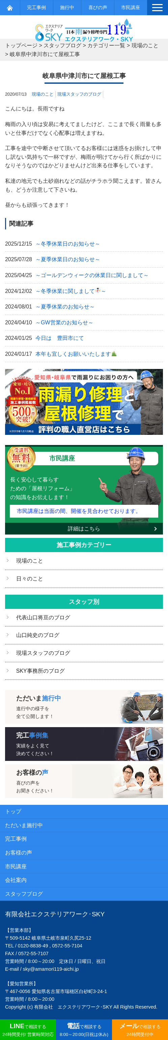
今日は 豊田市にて (59, 338)
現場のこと (43, 94)
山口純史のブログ (37, 635)
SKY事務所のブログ (40, 671)
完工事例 (36, 7)
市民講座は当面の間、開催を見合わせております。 (79, 511)
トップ (13, 811)
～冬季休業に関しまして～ (70, 291)
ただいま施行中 (24, 825)
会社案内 (16, 880)
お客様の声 (18, 853)
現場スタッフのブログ (79, 94)
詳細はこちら (84, 528)
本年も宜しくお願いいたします (76, 354)
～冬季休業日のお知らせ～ (67, 244)
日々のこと (29, 578)
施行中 (67, 7)
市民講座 (130, 7)
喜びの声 (97, 7)
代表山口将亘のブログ (43, 617)
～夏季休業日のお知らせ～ (67, 259)
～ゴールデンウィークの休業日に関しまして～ (92, 275)
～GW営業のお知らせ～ (64, 322)
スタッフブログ (24, 894)
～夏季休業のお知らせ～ (65, 306)
